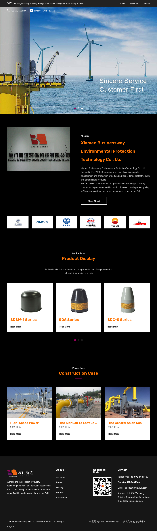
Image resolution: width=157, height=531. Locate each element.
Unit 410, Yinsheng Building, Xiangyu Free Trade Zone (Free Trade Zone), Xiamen (134, 497)
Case (128, 6)
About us (60, 477)
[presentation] (11, 149)
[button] (75, 108)
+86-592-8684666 (131, 482)
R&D (121, 6)
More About (94, 201)
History (59, 487)
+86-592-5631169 (138, 476)
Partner (59, 492)
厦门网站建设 (139, 521)
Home (95, 6)
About (104, 6)
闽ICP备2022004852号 (108, 521)
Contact (137, 6)
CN (148, 6)
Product (113, 6)
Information (61, 497)
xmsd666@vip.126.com (135, 488)
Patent (59, 482)
